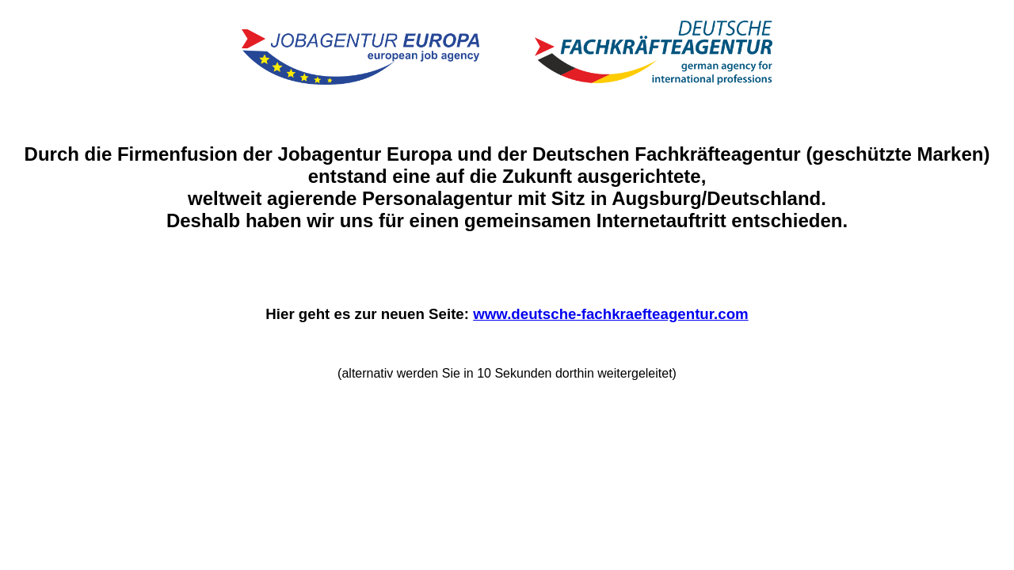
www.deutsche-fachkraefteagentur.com (611, 314)
